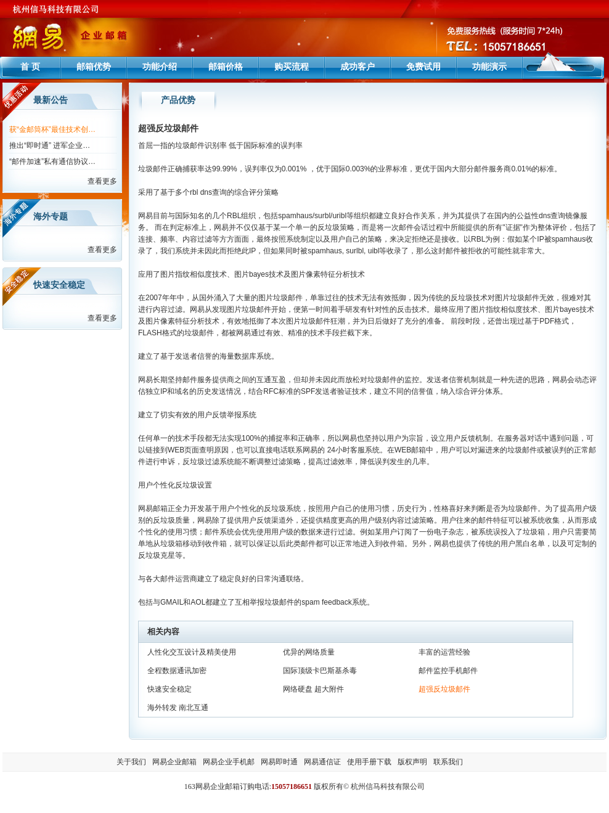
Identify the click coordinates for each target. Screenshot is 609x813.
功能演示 (489, 66)
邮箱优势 (93, 66)
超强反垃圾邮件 (444, 689)
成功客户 (357, 66)
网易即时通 (279, 762)
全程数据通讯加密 (176, 670)
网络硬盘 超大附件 (313, 689)
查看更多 (102, 181)
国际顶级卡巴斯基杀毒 (320, 670)
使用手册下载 (369, 762)
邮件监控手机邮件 (448, 670)
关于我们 (131, 762)
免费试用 (423, 66)
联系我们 (448, 762)
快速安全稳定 (169, 689)
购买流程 (291, 66)
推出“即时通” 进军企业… (49, 145)
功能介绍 (159, 66)
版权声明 (412, 762)
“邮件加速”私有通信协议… (52, 161)
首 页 (30, 66)
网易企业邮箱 (174, 762)
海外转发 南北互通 (177, 707)
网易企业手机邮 (229, 762)
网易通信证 (322, 762)
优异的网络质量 (309, 652)
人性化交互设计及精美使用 (191, 652)
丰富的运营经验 (444, 652)
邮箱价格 (225, 66)
